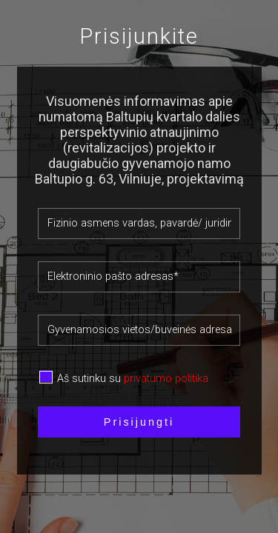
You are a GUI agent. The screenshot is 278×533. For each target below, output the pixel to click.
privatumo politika (166, 378)
